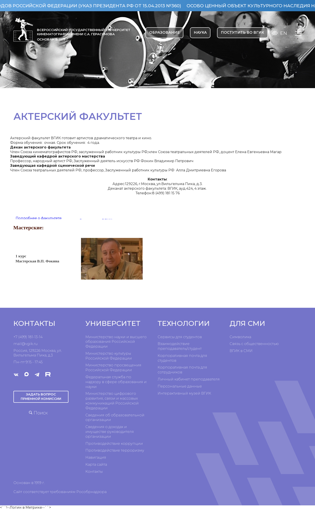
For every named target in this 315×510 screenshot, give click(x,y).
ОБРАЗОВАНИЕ (164, 32)
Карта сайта (96, 464)
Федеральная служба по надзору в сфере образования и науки (116, 382)
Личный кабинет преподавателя (189, 379)
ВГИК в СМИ (241, 351)
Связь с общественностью (254, 344)
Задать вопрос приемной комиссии (41, 396)
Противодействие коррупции (114, 443)
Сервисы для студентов (180, 337)
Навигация (95, 457)
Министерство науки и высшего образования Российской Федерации (116, 342)
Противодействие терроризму (114, 450)
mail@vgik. (23, 344)
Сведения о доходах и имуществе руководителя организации (109, 432)
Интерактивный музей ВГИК (184, 393)
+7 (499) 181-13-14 (27, 337)
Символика (240, 337)
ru (36, 344)
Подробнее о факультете (39, 218)
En (283, 33)
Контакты (94, 471)
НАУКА (200, 32)
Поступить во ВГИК (242, 32)
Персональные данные (180, 386)
